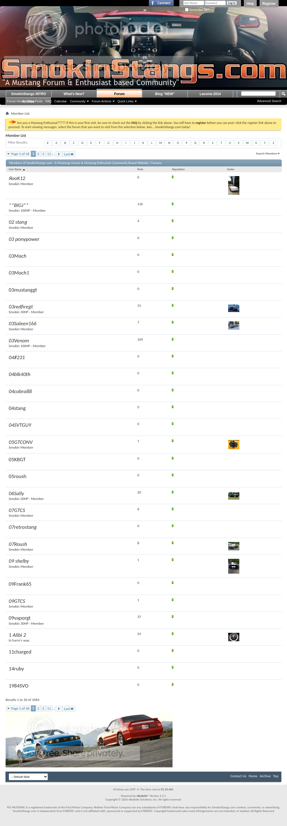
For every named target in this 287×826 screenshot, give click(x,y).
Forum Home (16, 101)
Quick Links (125, 101)
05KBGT (17, 459)
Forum (119, 94)
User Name (17, 169)
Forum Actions (101, 101)
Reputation (178, 169)
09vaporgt (20, 618)
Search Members (266, 153)
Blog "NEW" (164, 94)
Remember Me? (197, 9)
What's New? (74, 94)
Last (69, 154)
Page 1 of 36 (20, 154)
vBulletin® (142, 796)
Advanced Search (269, 101)
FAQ (48, 101)
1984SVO (18, 685)
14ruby (16, 668)
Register (269, 4)
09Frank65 (20, 584)
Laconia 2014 (210, 94)
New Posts (35, 101)
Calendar (60, 101)
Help (250, 4)
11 (49, 154)
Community (77, 101)
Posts (140, 169)
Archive (265, 776)
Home (253, 776)
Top (275, 776)
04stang (17, 408)
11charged (20, 652)
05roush (17, 476)
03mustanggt (23, 290)
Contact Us (238, 776)
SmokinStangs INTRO (28, 94)
